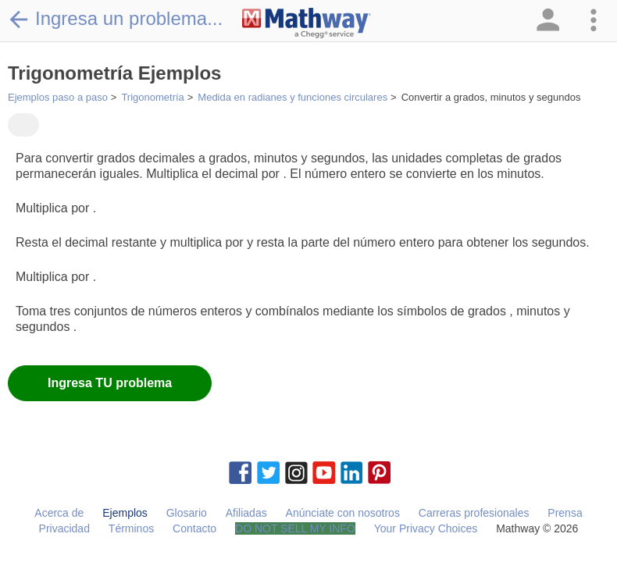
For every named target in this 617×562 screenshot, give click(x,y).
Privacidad (64, 528)
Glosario (186, 513)
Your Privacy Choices (426, 528)
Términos (131, 528)
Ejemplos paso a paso (58, 97)
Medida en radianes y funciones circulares (292, 97)
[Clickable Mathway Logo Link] (306, 23)
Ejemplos (125, 513)
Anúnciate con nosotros (343, 513)
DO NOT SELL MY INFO (295, 528)
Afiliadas (246, 513)
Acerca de (59, 513)
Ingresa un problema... (115, 19)
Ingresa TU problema (110, 382)
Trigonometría (152, 97)
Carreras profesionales (474, 513)
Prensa (564, 513)
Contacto (194, 528)
